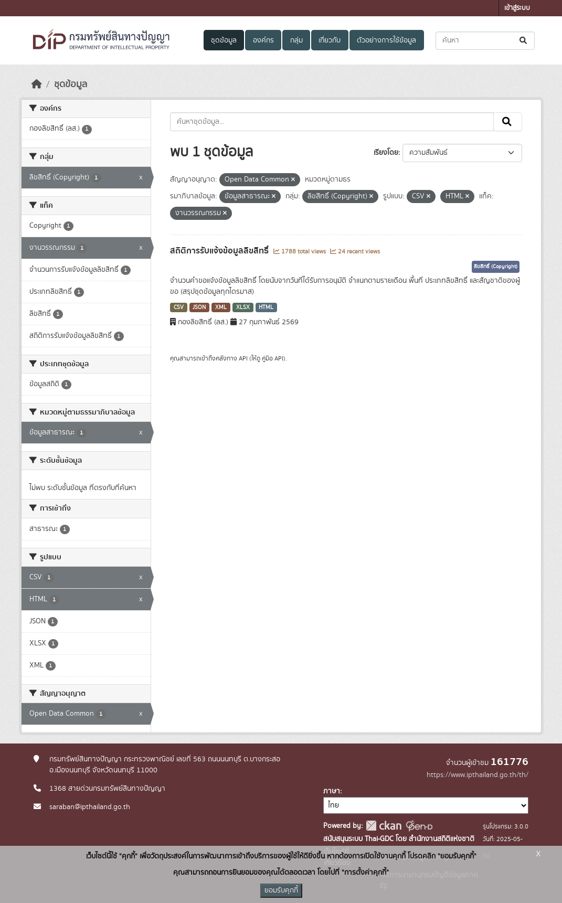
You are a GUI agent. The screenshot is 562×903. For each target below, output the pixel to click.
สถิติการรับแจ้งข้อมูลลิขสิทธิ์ (220, 251)
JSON (199, 307)
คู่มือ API (272, 358)
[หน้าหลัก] (36, 84)
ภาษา (331, 791)
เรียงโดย (386, 152)
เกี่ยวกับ (330, 40)
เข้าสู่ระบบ (517, 8)
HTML (266, 307)
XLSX (243, 307)
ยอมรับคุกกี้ (281, 890)
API (243, 358)
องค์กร (263, 40)
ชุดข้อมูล (224, 40)
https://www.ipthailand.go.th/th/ (477, 775)
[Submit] (524, 40)
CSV (179, 307)
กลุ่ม (296, 40)
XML (221, 307)
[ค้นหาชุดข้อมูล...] (485, 40)
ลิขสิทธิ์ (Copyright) (495, 266)
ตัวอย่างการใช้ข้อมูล (386, 40)
